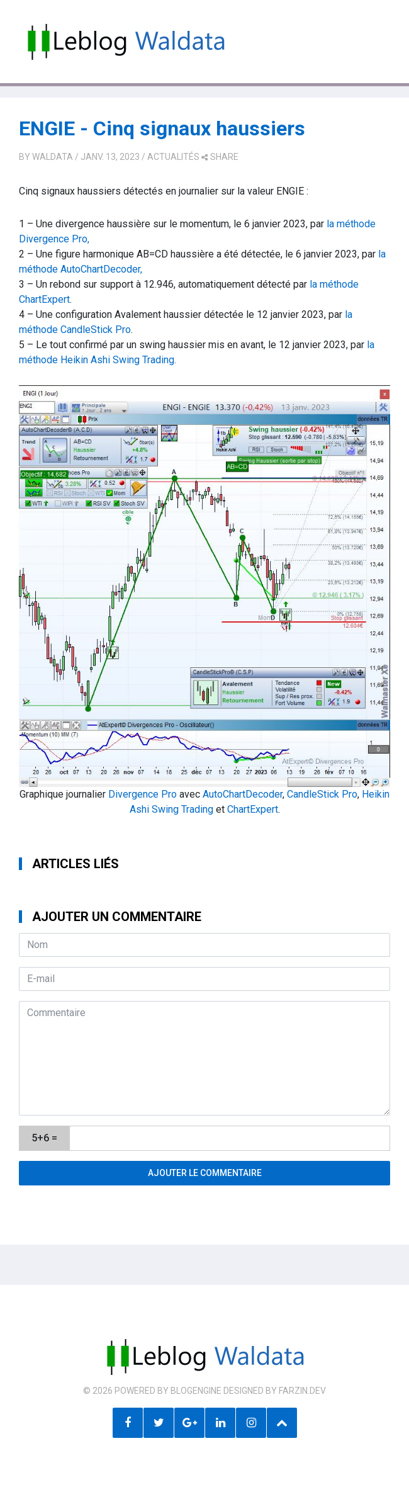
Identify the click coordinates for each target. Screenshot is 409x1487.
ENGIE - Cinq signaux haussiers (162, 128)
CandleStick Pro (322, 794)
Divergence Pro (142, 794)
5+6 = (44, 1138)
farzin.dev (302, 1391)
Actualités (173, 157)
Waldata (52, 157)
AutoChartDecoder (243, 794)
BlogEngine (196, 1391)
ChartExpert (252, 809)
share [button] (219, 157)
